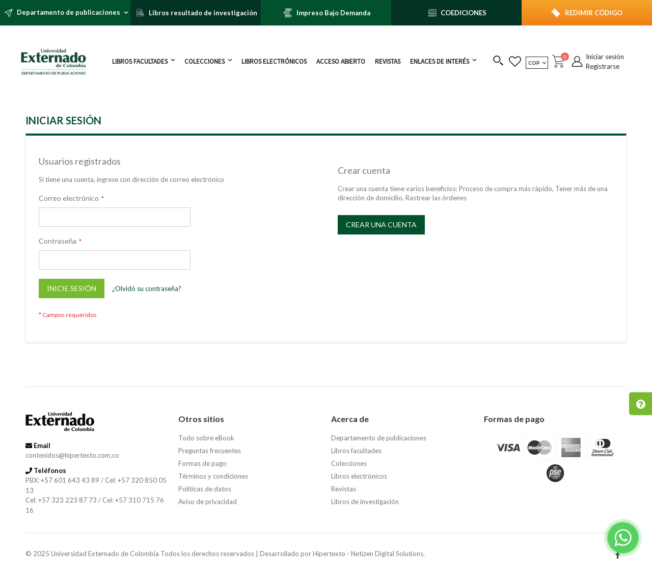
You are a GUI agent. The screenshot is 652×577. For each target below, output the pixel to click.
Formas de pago (202, 463)
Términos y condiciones (213, 476)
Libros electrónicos (359, 476)
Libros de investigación (365, 501)
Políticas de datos (204, 489)
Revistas (343, 489)
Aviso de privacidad (207, 501)
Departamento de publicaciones (378, 438)
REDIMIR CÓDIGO (593, 13)
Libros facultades (356, 451)
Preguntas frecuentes (209, 451)
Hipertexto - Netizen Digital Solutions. (369, 553)
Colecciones (349, 463)
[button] (498, 61)
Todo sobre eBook (206, 438)
